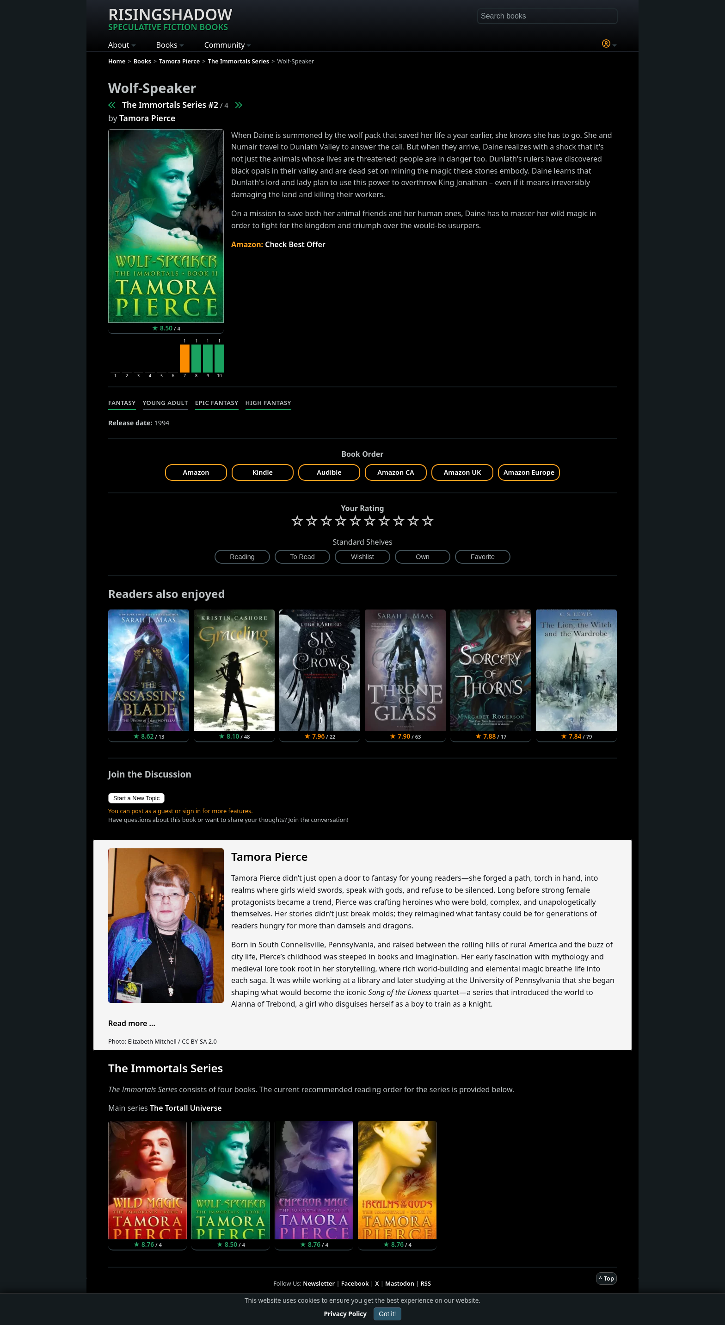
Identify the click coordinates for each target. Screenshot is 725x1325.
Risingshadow (170, 18)
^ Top (606, 1278)
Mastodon (399, 1283)
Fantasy (122, 402)
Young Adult (165, 402)
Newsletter (319, 1283)
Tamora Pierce (147, 118)
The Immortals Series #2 (170, 104)
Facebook (355, 1283)
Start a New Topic (136, 798)
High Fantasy (268, 402)
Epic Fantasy (217, 402)
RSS (426, 1283)
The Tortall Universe (186, 1108)
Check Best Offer (295, 244)
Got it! (387, 1314)
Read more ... (131, 1023)
